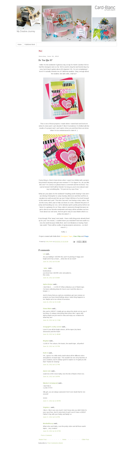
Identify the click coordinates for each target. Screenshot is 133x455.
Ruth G (45, 353)
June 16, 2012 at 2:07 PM (51, 346)
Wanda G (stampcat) (50, 383)
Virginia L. (46, 407)
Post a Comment (46, 435)
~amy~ (45, 268)
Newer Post (43, 439)
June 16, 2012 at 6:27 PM (51, 364)
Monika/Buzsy (48, 423)
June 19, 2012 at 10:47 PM (52, 431)
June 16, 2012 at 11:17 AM (51, 320)
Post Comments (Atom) (55, 443)
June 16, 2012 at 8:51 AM (51, 261)
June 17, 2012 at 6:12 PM (51, 417)
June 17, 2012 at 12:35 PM (52, 401)
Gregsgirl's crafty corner (52, 327)
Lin (44, 254)
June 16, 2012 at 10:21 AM (51, 302)
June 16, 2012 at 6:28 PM (51, 376)
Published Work (30, 44)
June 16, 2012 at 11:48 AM (51, 334)
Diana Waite (47, 308)
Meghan (46, 341)
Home (20, 44)
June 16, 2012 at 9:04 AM (51, 278)
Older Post (85, 439)
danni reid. (47, 371)
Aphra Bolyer (48, 284)
